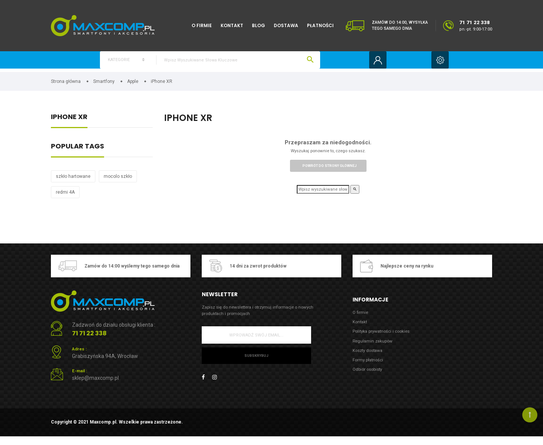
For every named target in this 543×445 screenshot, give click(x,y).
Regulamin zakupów (375, 347)
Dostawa (286, 25)
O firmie (202, 25)
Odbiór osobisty (370, 378)
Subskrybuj (256, 360)
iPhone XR (69, 120)
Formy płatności (370, 367)
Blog (258, 25)
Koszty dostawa (370, 357)
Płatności (320, 25)
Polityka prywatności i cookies (386, 336)
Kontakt (232, 25)
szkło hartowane (73, 179)
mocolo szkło (118, 179)
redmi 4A (65, 194)
